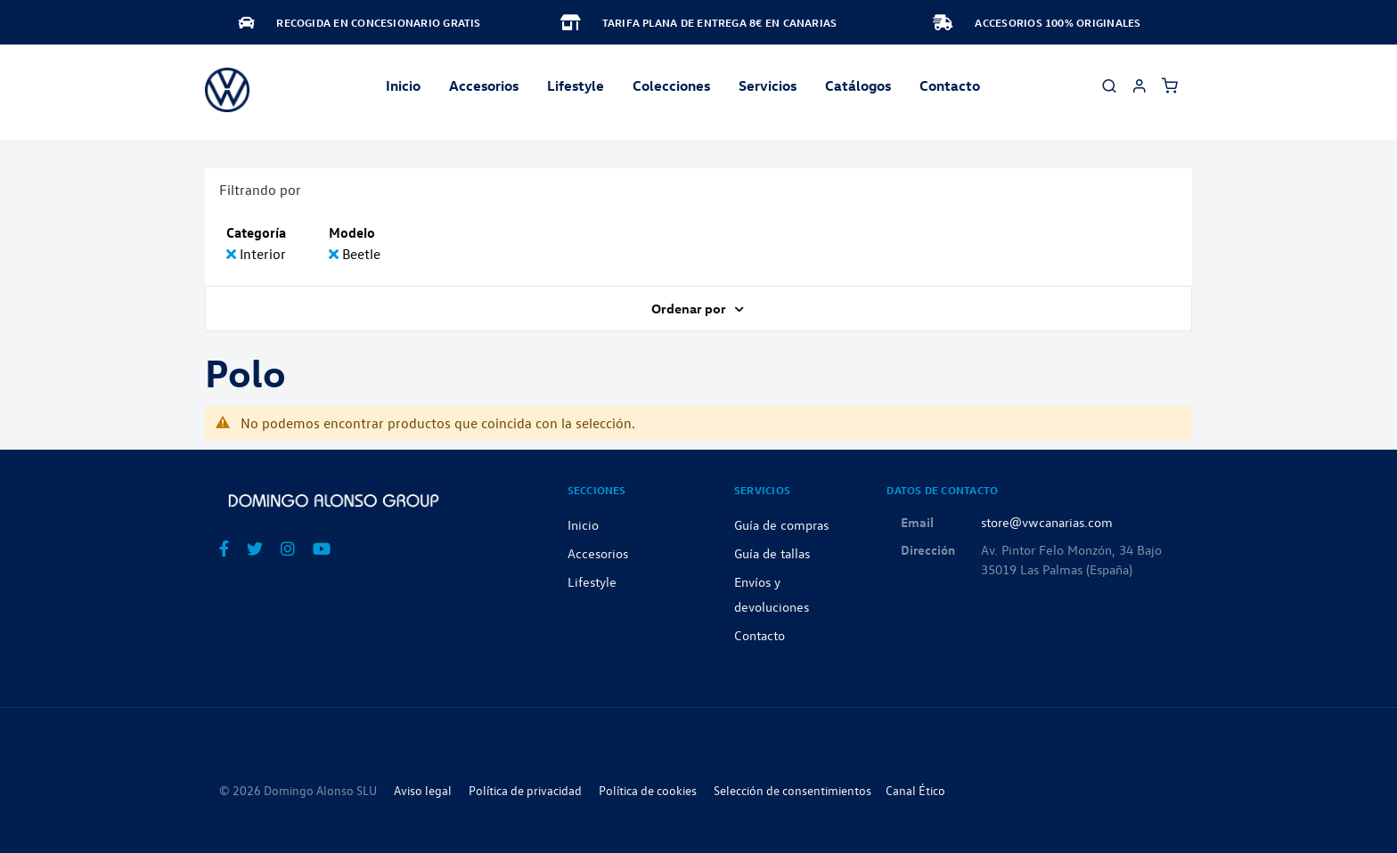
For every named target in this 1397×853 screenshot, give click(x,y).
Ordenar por (690, 308)
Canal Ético (915, 790)
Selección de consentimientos (792, 790)
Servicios (768, 85)
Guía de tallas (772, 553)
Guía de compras (781, 524)
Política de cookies (648, 790)
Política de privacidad (525, 790)
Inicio (403, 85)
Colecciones (671, 85)
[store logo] (227, 90)
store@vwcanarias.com (1047, 522)
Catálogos (858, 85)
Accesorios (598, 553)
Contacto (949, 85)
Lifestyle (575, 85)
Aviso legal (423, 790)
